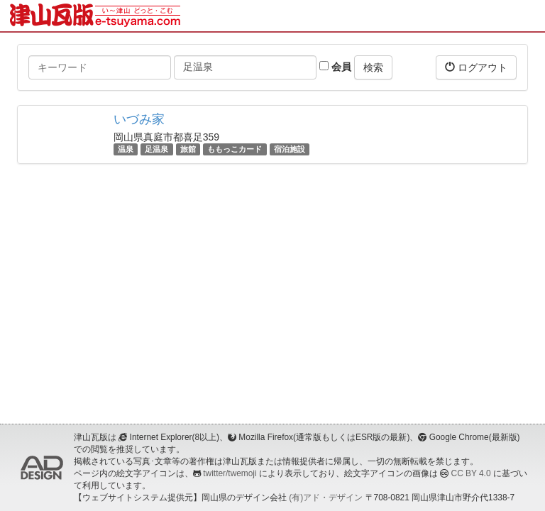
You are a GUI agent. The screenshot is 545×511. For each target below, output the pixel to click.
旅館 (188, 149)
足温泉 (156, 149)
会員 (335, 66)
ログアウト (476, 67)
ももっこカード (234, 149)
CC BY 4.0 (471, 473)
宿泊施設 (289, 149)
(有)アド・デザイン (326, 497)
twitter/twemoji (229, 473)
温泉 (125, 149)
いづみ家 (139, 119)
